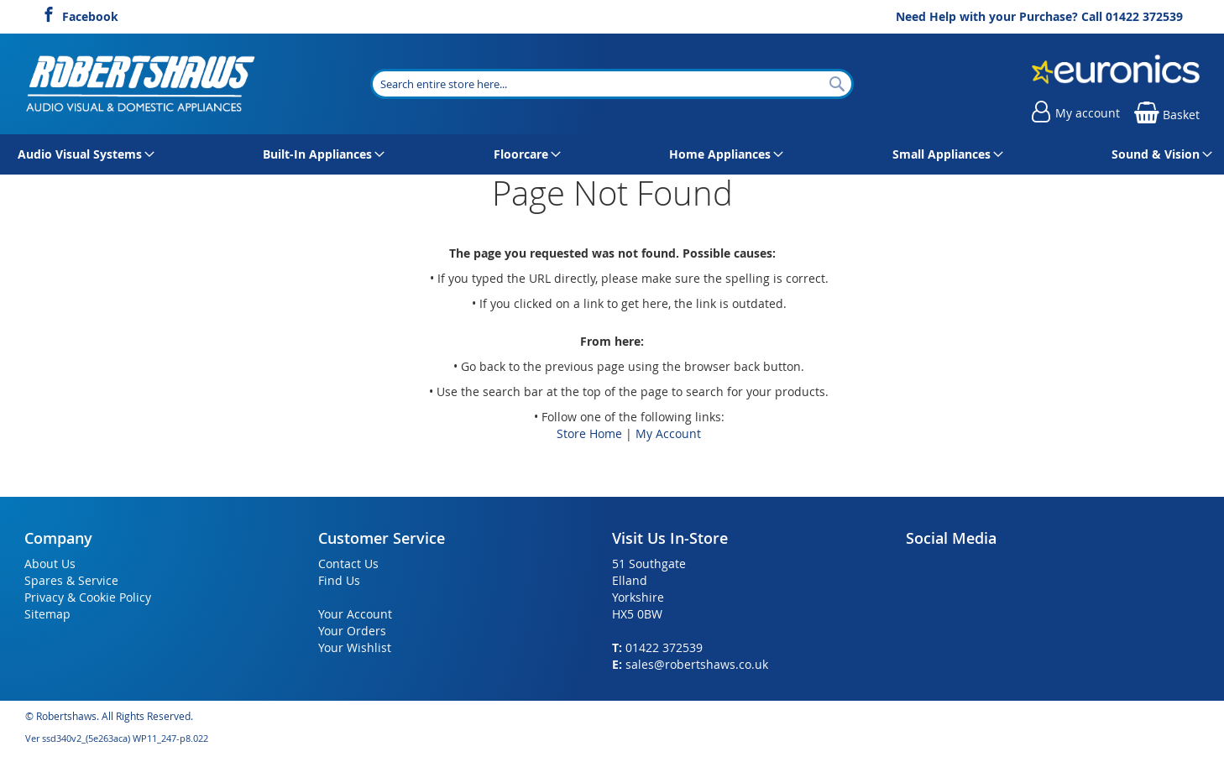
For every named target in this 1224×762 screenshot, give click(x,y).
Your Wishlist (354, 647)
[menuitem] (83, 154)
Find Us (339, 580)
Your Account (355, 614)
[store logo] (141, 83)
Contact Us (348, 564)
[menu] (612, 154)
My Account (668, 433)
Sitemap (47, 614)
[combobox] (612, 84)
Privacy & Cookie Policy (87, 597)
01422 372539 (1144, 16)
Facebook (90, 14)
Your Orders (352, 631)
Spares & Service (71, 580)
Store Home (589, 433)
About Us (50, 564)
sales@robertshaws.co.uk (696, 664)
